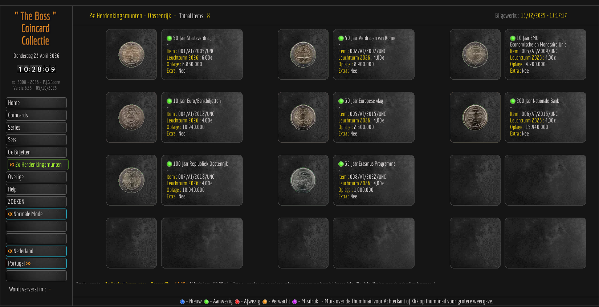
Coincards (18, 115)
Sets (12, 140)
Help (12, 189)
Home (14, 102)
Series (14, 127)
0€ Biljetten (19, 152)
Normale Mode (25, 214)
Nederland (20, 251)
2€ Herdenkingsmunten (36, 164)
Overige (16, 177)
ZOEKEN (16, 201)
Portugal (19, 263)
